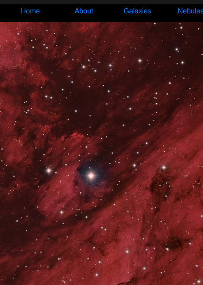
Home (30, 11)
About (83, 11)
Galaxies (137, 11)
